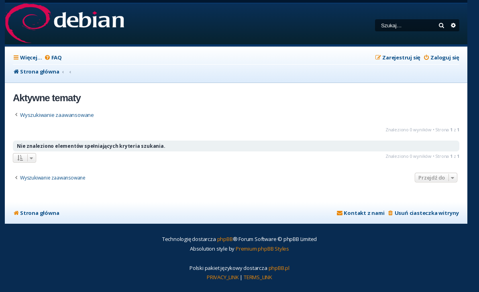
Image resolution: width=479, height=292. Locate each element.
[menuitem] (53, 57)
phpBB (225, 239)
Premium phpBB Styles (262, 248)
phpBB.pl (279, 268)
